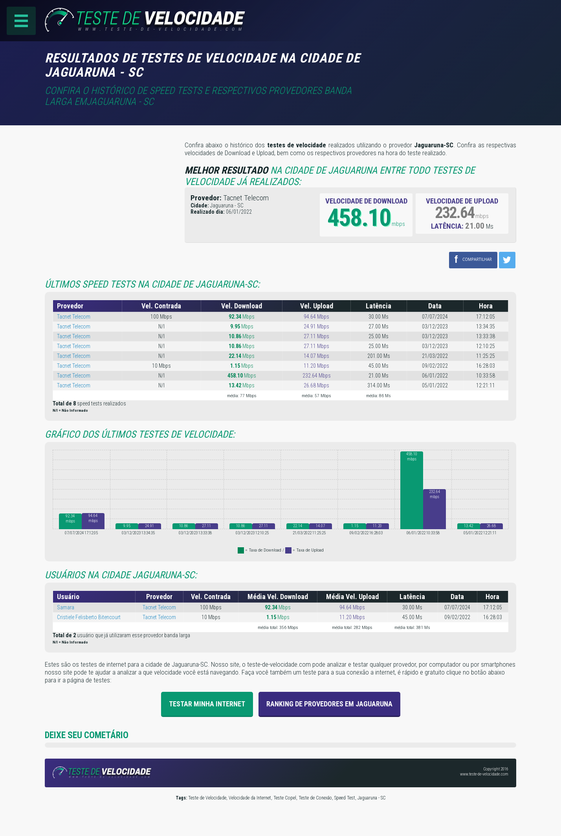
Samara (65, 607)
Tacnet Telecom (73, 317)
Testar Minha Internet (207, 704)
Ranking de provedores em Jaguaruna (329, 704)
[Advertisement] (450, 62)
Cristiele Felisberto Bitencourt (89, 617)
